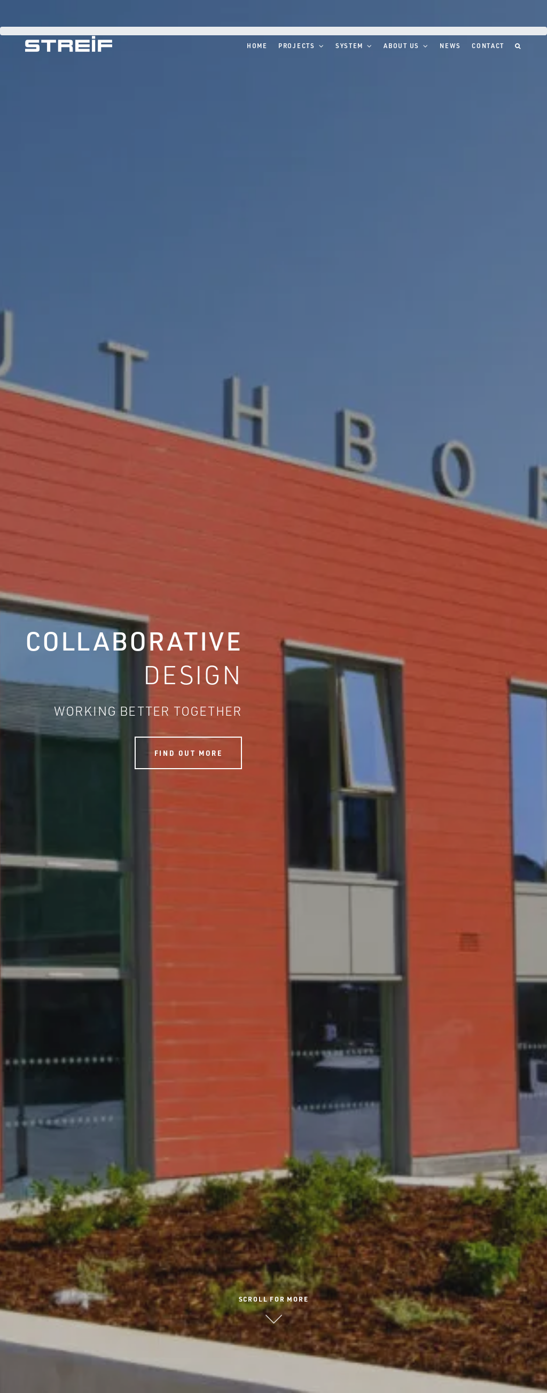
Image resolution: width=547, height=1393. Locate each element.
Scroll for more (274, 1309)
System (349, 46)
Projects (296, 46)
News (450, 46)
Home (257, 46)
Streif (68, 43)
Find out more (188, 752)
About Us (401, 46)
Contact (488, 46)
